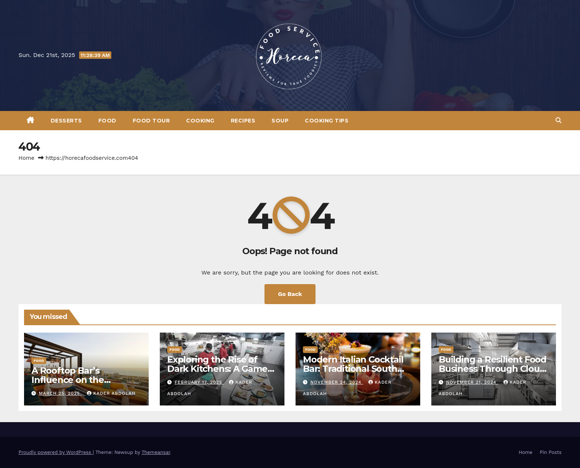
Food (107, 120)
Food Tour (151, 120)
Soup (280, 120)
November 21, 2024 (472, 382)
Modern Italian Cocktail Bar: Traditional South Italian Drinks (353, 368)
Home (26, 158)
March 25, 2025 (60, 393)
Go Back (290, 293)
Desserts (66, 120)
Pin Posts (551, 452)
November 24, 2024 (336, 382)
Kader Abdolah (111, 393)
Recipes (243, 120)
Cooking (200, 120)
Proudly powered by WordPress (55, 452)
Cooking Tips (326, 120)
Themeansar (156, 452)
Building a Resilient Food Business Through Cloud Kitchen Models (492, 368)
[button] (559, 120)
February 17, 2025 (199, 382)
